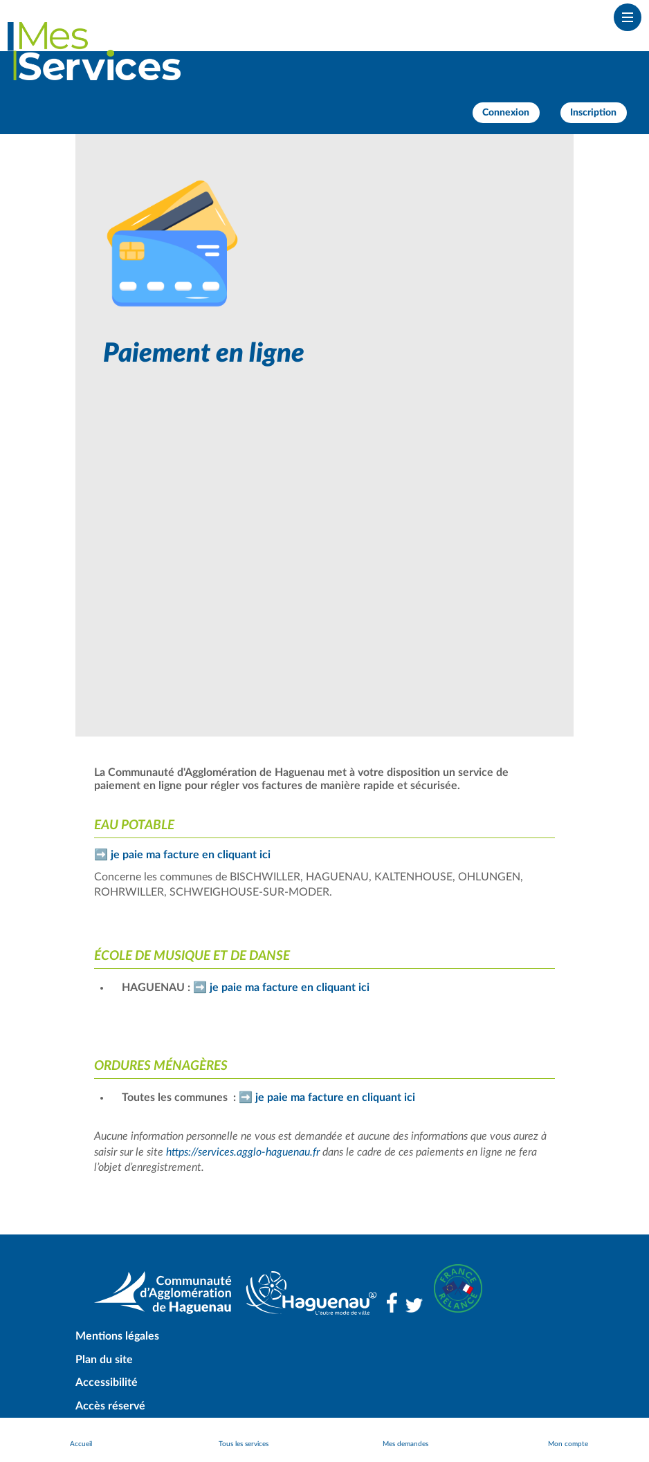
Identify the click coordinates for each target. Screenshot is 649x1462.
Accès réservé (110, 1406)
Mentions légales (117, 1336)
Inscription (593, 113)
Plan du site (104, 1359)
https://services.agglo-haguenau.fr (243, 1152)
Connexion (505, 113)
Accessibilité (106, 1382)
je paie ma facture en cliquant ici (191, 854)
